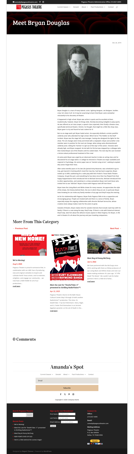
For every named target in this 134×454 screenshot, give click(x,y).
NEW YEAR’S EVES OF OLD (23, 436)
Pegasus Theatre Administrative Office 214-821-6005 (101, 2)
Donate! (76, 7)
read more (16, 286)
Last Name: (54, 418)
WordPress (48, 451)
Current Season (62, 7)
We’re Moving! (19, 260)
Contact (111, 7)
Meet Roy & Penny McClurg (98, 258)
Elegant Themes (27, 451)
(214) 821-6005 (92, 417)
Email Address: (55, 422)
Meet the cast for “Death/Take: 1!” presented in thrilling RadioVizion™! (65, 286)
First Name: (54, 414)
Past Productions (97, 7)
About (84, 7)
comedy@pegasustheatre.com (97, 423)
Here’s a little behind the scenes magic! (28, 440)
